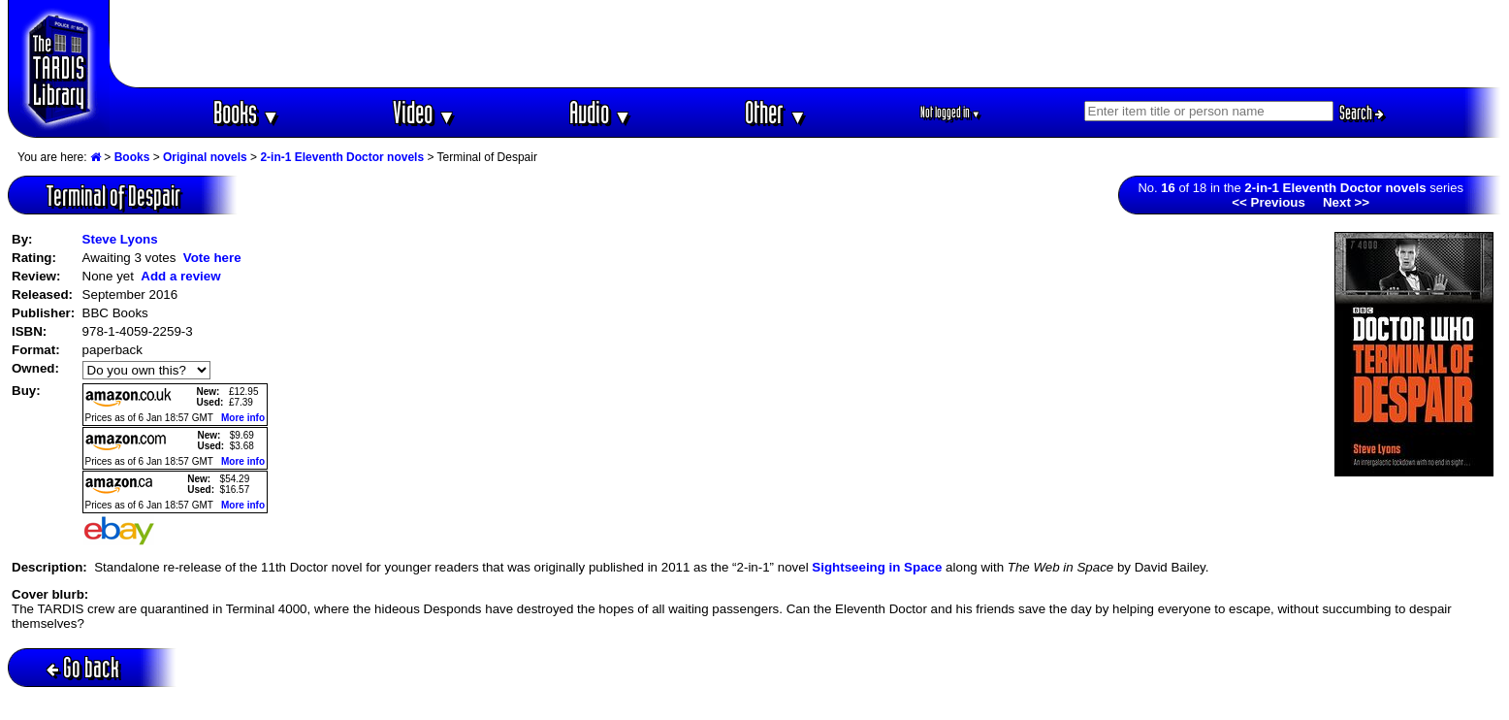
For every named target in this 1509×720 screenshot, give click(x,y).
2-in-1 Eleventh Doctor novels (342, 157)
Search (1361, 112)
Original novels (205, 157)
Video (424, 112)
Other (776, 112)
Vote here (212, 257)
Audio (600, 112)
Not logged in (950, 112)
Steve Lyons (120, 239)
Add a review (180, 276)
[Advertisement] (806, 43)
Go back (83, 667)
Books (246, 112)
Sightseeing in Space (877, 567)
